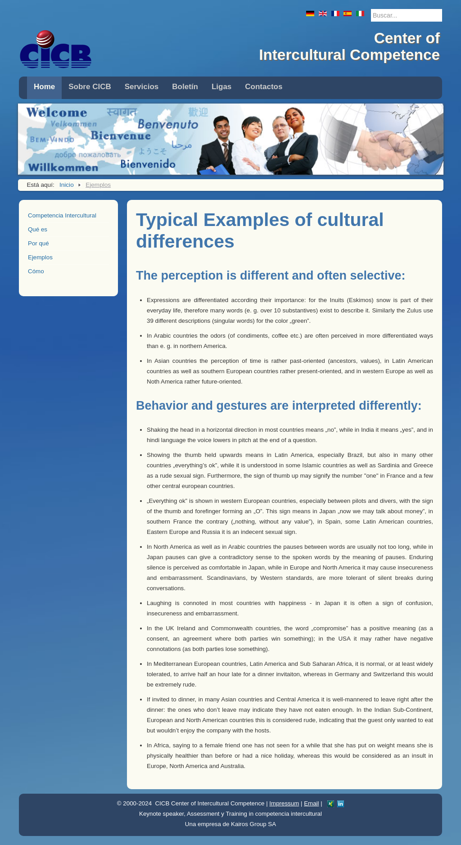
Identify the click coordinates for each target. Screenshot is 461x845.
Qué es (37, 229)
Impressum (284, 803)
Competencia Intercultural (62, 215)
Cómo (36, 271)
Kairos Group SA (253, 824)
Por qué (38, 243)
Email (311, 803)
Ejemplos (40, 257)
